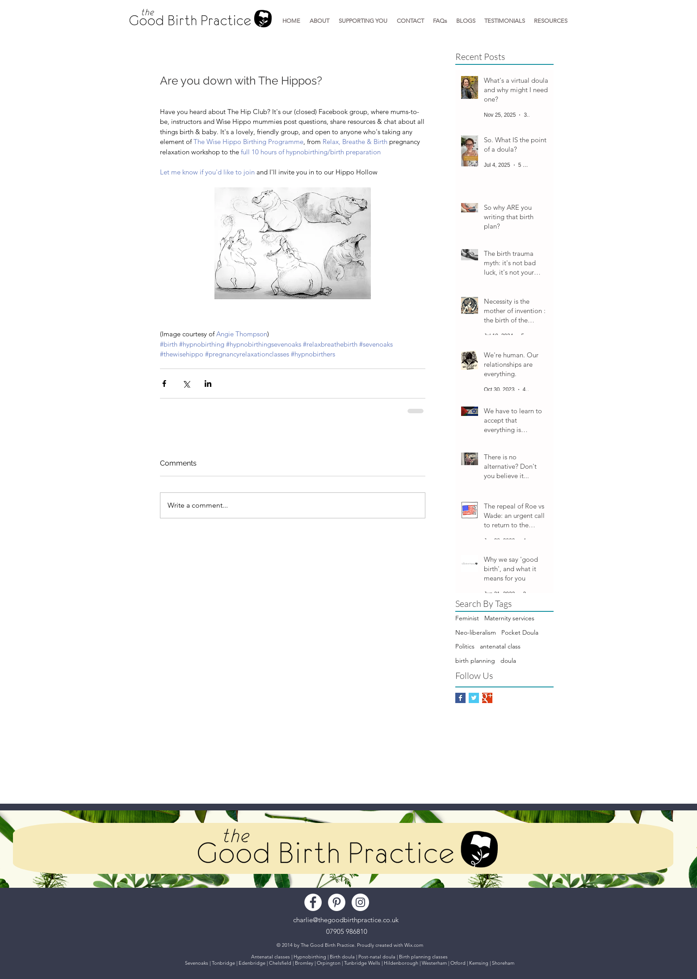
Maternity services (509, 618)
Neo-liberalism (475, 632)
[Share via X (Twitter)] (186, 383)
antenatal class (500, 646)
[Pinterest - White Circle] (336, 902)
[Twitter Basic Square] (474, 698)
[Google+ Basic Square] (487, 698)
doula (508, 661)
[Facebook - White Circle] (313, 902)
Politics (464, 646)
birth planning (475, 661)
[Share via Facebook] (164, 383)
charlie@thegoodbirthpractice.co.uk (346, 919)
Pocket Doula (519, 632)
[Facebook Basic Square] (460, 698)
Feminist (467, 618)
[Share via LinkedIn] (208, 383)
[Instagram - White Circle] (360, 902)
